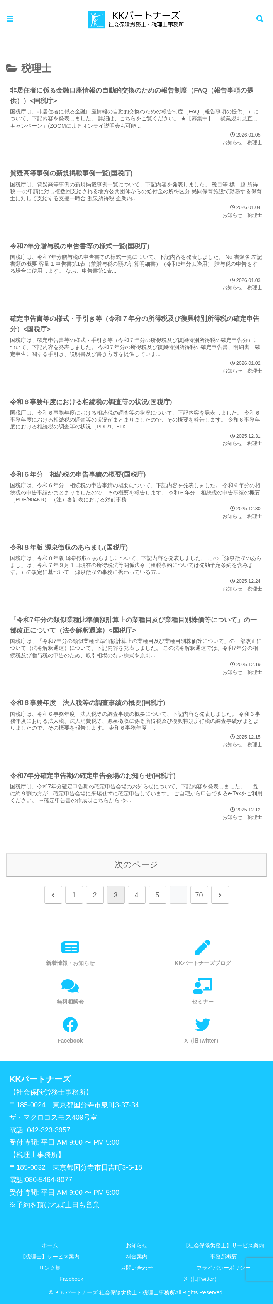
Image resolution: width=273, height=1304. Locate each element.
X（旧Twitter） (202, 1279)
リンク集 (50, 1268)
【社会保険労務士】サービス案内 (223, 1245)
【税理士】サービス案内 (50, 1256)
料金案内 (137, 1256)
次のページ (136, 864)
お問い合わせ (136, 1268)
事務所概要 (223, 1256)
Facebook (71, 1279)
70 (199, 895)
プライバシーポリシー (224, 1268)
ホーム (50, 1245)
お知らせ (137, 1245)
